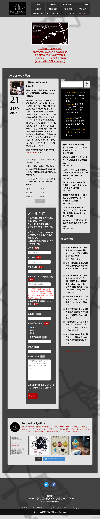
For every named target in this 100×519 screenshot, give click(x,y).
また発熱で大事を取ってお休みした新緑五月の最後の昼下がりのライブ (77, 265)
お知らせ (52, 4)
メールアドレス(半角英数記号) (40, 277)
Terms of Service (70, 512)
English (82, 13)
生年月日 (31, 314)
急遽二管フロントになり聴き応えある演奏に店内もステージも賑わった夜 (77, 312)
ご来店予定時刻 (34, 337)
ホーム (37, 4)
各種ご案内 (52, 9)
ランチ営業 (67, 9)
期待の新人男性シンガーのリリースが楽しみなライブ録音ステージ (75, 160)
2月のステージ (32, 153)
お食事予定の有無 (35, 323)
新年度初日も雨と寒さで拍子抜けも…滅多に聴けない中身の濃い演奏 (77, 337)
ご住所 (30, 347)
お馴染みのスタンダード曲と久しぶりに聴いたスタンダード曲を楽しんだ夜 (75, 198)
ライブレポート (83, 4)
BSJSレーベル (52, 13)
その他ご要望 (33, 357)
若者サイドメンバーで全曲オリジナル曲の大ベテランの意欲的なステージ (75, 147)
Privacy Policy (57, 512)
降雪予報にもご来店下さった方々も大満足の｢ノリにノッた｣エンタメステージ (77, 324)
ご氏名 (30, 248)
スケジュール (67, 4)
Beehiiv (71, 330)
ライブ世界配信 (68, 13)
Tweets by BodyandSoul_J (75, 351)
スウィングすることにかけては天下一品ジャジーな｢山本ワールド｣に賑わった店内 (75, 172)
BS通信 (38, 9)
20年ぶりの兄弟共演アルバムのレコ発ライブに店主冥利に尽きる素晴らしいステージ (75, 210)
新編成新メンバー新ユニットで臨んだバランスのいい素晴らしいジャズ (77, 299)
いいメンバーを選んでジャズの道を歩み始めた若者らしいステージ (75, 223)
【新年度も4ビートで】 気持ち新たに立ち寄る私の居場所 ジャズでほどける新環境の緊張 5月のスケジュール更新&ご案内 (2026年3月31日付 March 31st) (50, 55)
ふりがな (31, 257)
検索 (63, 80)
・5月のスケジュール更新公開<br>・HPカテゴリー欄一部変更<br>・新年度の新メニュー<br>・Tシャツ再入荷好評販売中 (77, 281)
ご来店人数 (32, 267)
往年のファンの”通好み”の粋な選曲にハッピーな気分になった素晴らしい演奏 (75, 185)
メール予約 (40, 201)
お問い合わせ (38, 13)
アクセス (82, 9)
